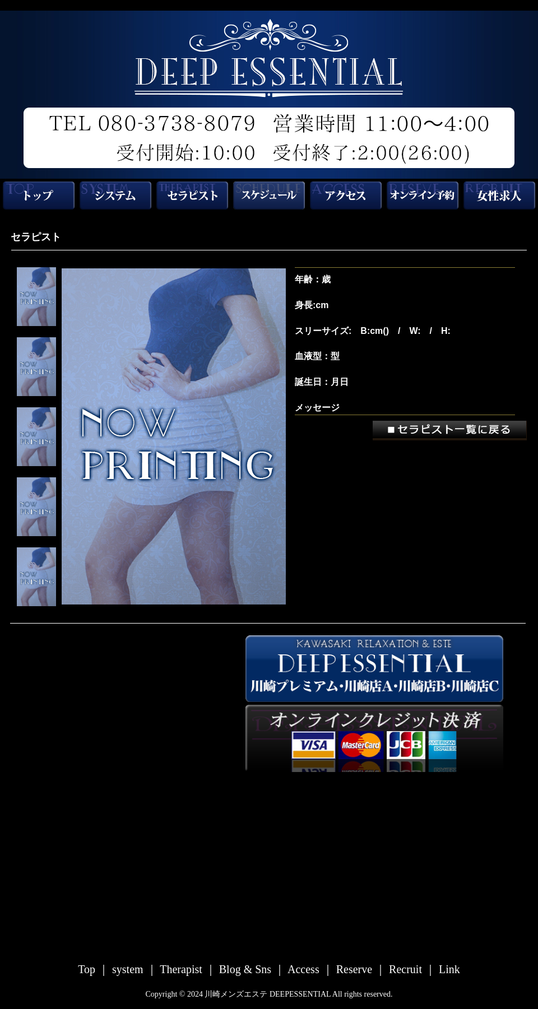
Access (304, 969)
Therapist (182, 969)
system (129, 969)
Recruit (407, 969)
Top (88, 969)
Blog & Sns (246, 969)
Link (449, 969)
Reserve (355, 969)
